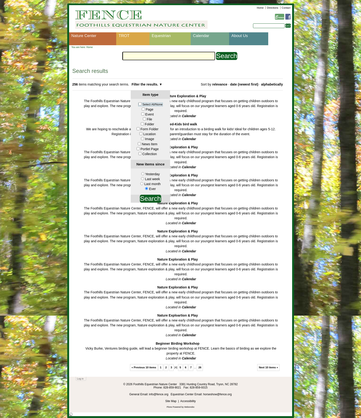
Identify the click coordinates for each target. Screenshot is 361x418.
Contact (286, 7)
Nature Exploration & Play (177, 147)
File (149, 119)
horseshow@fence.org (217, 394)
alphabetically (272, 84)
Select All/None (152, 104)
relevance (219, 84)
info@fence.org (159, 394)
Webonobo (189, 407)
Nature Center (84, 36)
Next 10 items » (268, 367)
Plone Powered (174, 407)
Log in (80, 378)
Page (149, 109)
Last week (152, 179)
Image (149, 139)
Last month (152, 184)
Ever (152, 189)
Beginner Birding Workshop (178, 343)
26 (199, 367)
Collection (149, 154)
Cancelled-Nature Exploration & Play (177, 96)
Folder (149, 124)
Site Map (170, 401)
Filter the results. (145, 84)
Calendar (201, 36)
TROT (124, 36)
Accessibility (188, 401)
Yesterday (152, 174)
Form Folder (150, 129)
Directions (272, 7)
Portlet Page (150, 149)
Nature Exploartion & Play (177, 315)
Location (149, 134)
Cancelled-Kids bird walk (177, 124)
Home (260, 7)
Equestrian (161, 36)
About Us (239, 36)
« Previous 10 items (143, 367)
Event (149, 114)
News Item (149, 144)
